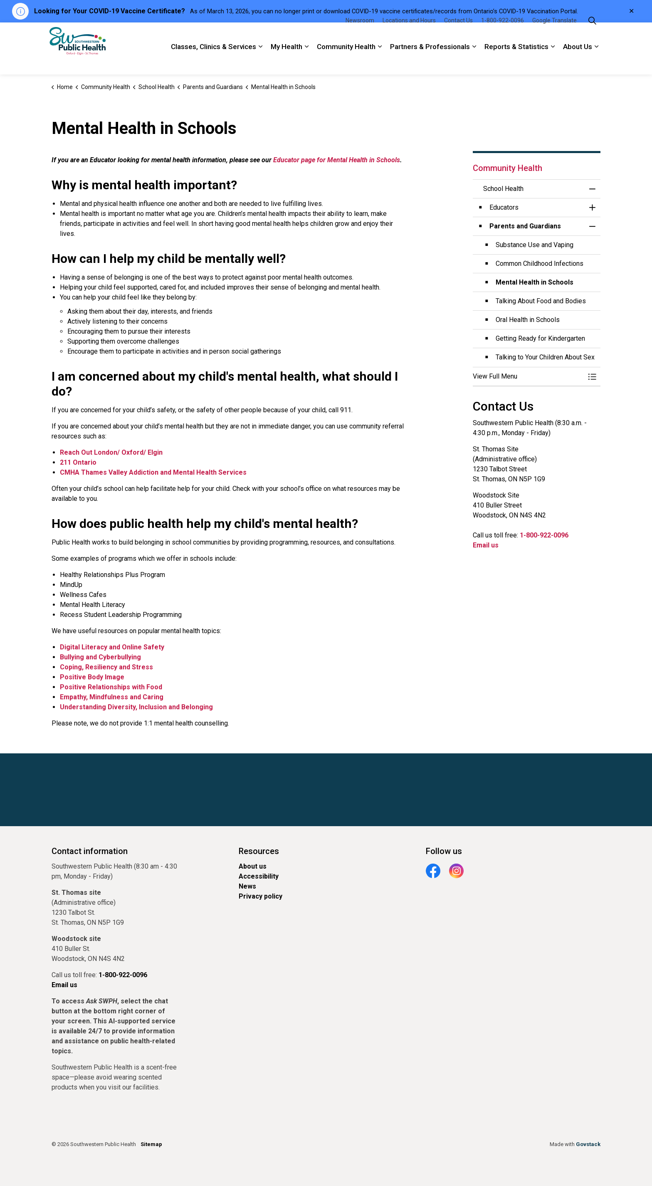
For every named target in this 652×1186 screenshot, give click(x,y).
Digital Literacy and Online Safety (112, 647)
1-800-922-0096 (502, 35)
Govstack (588, 1144)
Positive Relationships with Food (111, 687)
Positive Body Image (92, 677)
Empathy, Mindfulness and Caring (111, 697)
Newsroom (360, 35)
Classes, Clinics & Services (213, 61)
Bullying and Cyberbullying (100, 657)
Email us (486, 545)
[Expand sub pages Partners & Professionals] (474, 62)
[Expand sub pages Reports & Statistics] (552, 62)
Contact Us (458, 35)
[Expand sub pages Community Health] (379, 62)
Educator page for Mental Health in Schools (336, 160)
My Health (286, 61)
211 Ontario (78, 462)
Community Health (346, 61)
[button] (528, 376)
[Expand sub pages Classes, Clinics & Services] (260, 62)
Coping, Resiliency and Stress (106, 667)
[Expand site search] (592, 35)
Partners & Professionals (430, 61)
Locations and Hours (409, 35)
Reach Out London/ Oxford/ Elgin (111, 452)
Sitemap (151, 1144)
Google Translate (554, 35)
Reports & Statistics (516, 61)
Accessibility (259, 876)
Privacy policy (260, 896)
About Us (577, 61)
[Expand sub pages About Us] (596, 62)
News (247, 886)
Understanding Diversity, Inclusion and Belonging (136, 707)
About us (253, 866)
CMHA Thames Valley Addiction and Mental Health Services (153, 472)
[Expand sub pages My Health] (306, 62)
